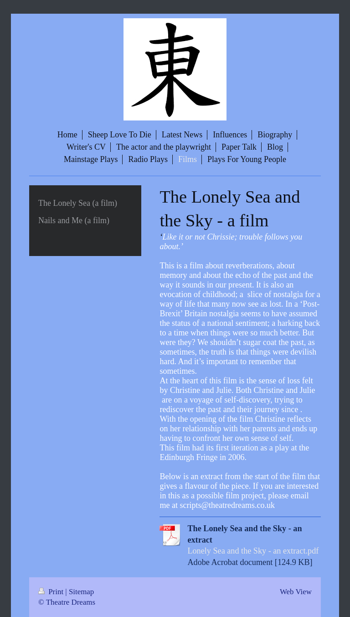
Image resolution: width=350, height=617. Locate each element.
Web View (296, 591)
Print (51, 591)
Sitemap (81, 591)
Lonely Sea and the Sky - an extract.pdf (253, 550)
